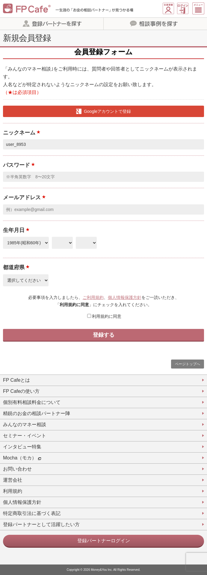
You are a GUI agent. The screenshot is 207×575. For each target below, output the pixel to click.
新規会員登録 (168, 8)
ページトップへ (187, 364)
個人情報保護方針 (124, 297)
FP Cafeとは (16, 380)
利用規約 (12, 491)
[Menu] (198, 8)
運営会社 (12, 480)
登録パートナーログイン (103, 540)
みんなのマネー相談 (24, 424)
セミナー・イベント (24, 435)
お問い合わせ (17, 468)
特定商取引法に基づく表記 (32, 513)
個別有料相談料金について (32, 402)
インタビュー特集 (22, 446)
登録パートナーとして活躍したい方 (41, 524)
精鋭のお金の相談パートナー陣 (36, 413)
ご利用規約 (93, 297)
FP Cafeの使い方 (21, 391)
